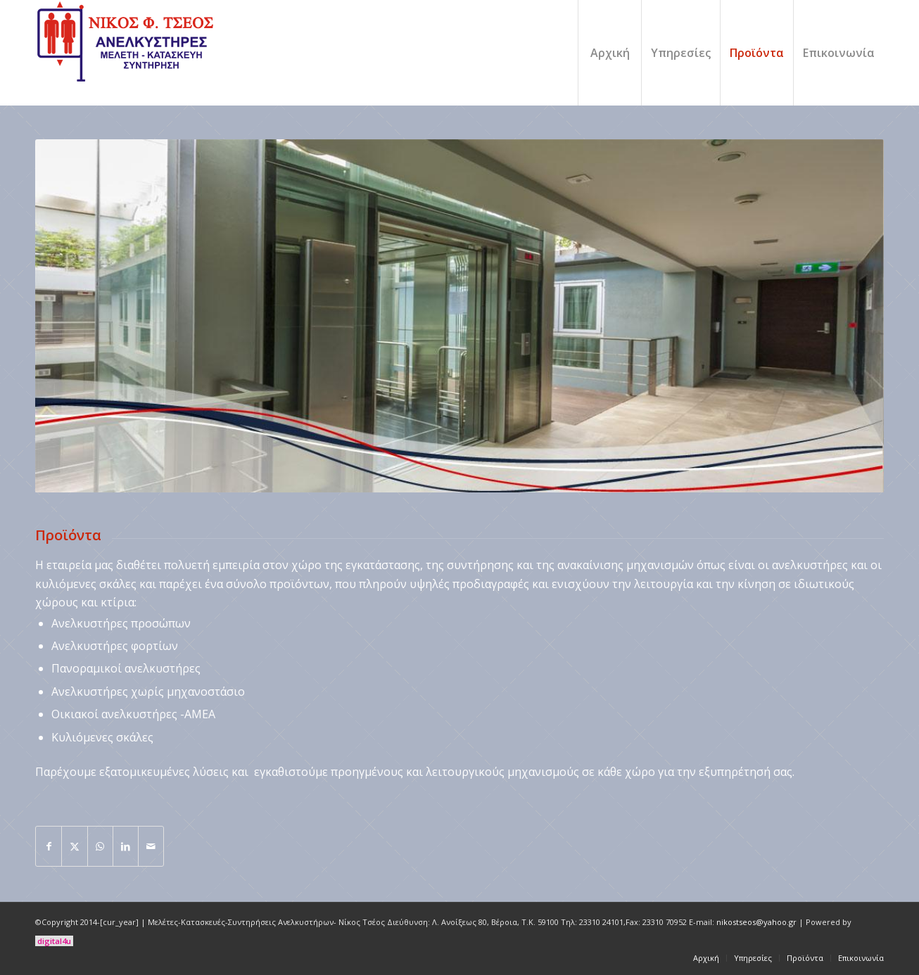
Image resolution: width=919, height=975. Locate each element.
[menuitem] (609, 53)
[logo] (127, 53)
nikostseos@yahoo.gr (756, 922)
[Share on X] (74, 846)
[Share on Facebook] (48, 846)
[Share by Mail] (151, 846)
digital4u (54, 941)
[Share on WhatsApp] (100, 846)
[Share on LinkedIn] (125, 846)
